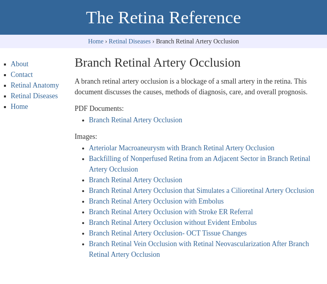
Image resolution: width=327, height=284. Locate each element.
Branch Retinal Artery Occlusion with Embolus (156, 201)
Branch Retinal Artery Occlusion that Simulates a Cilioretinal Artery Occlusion (201, 190)
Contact (22, 74)
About (19, 64)
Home (95, 41)
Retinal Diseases (129, 41)
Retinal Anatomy (35, 85)
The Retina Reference (163, 17)
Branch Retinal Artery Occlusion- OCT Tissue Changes (168, 233)
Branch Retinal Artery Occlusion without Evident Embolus (173, 222)
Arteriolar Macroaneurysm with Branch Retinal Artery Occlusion (181, 148)
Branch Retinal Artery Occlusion (135, 120)
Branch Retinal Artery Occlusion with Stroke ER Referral (171, 212)
